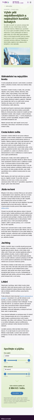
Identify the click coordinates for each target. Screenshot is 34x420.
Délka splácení (8, 366)
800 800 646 (16, 1)
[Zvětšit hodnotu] (29, 360)
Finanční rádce (14, 9)
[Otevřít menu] (30, 2)
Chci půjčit (7, 353)
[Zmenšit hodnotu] (5, 360)
